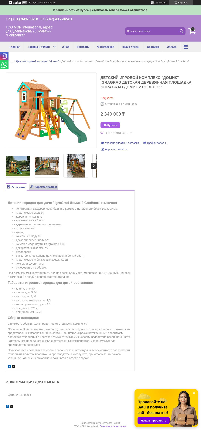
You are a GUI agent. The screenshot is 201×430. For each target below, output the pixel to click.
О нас (65, 46)
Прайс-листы (130, 46)
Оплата (171, 46)
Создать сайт (36, 2)
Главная (14, 46)
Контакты (83, 46)
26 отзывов (161, 2)
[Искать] (182, 31)
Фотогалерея (105, 46)
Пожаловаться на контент (113, 426)
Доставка (153, 46)
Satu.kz (116, 423)
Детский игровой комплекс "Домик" (37, 61)
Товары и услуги (39, 46)
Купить (112, 125)
